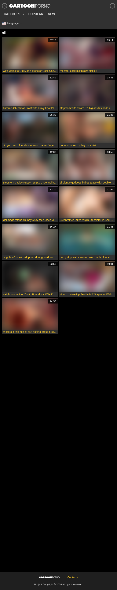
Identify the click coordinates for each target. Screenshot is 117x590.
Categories (14, 14)
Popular (35, 14)
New (51, 14)
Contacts (72, 577)
